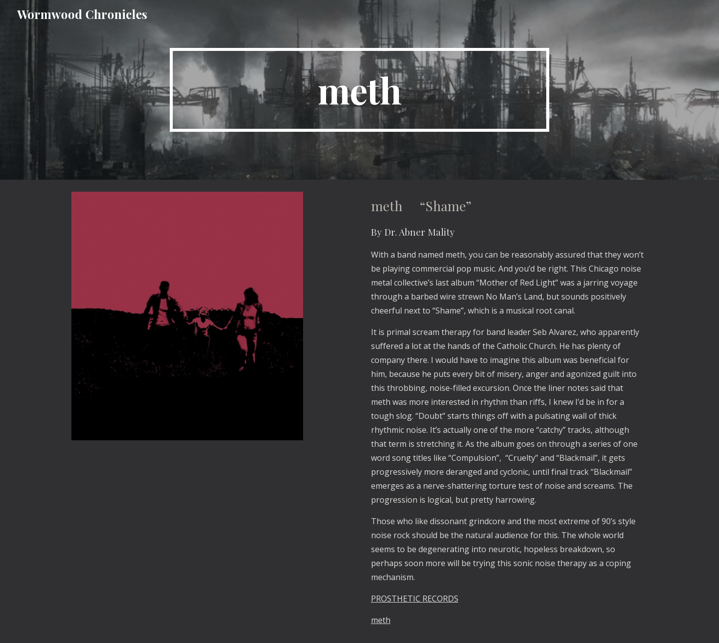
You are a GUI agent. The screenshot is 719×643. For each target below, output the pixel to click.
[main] (359, 90)
